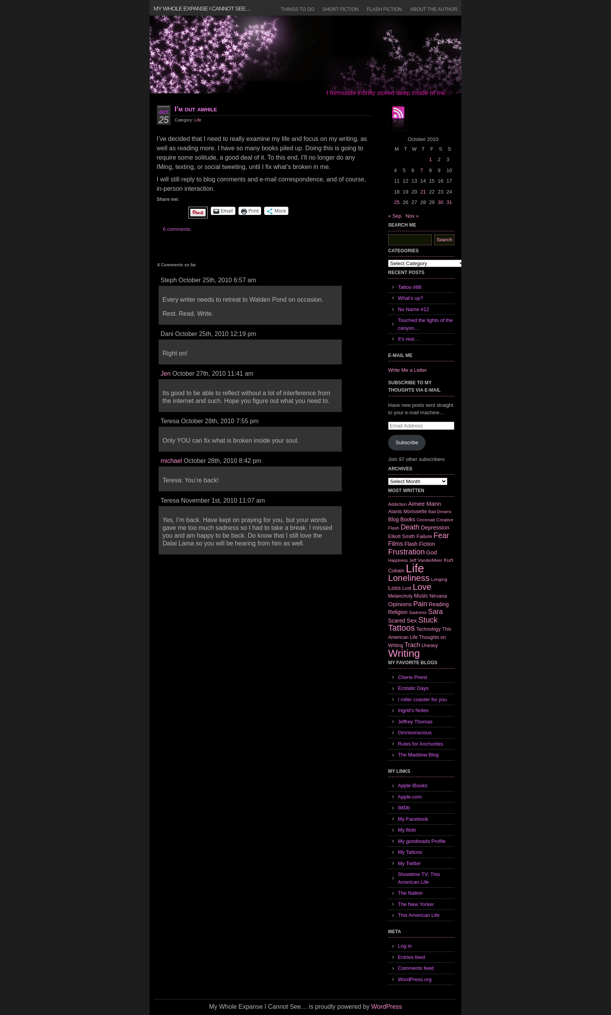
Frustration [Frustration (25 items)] (406, 551)
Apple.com (410, 797)
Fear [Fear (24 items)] (441, 535)
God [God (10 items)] (431, 552)
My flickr (407, 830)
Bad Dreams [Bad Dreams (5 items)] (439, 511)
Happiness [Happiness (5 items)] (398, 560)
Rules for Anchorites (420, 744)
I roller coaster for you (422, 699)
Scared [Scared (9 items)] (396, 620)
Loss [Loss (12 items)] (394, 587)
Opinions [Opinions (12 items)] (400, 604)
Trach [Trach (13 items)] (412, 645)
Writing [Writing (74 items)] (404, 653)
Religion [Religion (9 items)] (398, 612)
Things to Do (297, 9)
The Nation (410, 893)
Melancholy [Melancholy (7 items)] (400, 596)
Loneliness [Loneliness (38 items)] (409, 578)
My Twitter (409, 863)
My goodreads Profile (422, 841)
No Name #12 (413, 309)
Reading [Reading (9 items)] (439, 604)
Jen (166, 373)
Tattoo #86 (410, 287)
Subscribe (407, 442)
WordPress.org (414, 979)
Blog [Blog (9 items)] (393, 519)
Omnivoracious (415, 732)
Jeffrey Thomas (415, 722)
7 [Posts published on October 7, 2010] (421, 170)
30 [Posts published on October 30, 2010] (440, 202)
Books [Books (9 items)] (407, 519)
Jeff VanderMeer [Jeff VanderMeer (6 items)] (425, 560)
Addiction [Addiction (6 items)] (397, 504)
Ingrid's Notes (413, 710)
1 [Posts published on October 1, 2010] (430, 159)
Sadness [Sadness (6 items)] (418, 612)
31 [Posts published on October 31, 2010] (449, 202)
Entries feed (411, 957)
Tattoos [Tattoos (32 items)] (401, 628)
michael (171, 460)
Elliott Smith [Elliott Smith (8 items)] (401, 536)
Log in (404, 946)
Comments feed (416, 968)
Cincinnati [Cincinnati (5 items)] (426, 519)
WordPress (386, 1006)
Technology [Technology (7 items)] (428, 629)
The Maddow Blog (418, 755)
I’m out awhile (196, 109)
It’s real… (408, 339)
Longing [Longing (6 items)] (439, 579)
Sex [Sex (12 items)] (411, 620)
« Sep (394, 216)
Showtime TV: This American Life (419, 878)
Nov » (412, 216)
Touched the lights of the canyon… (425, 324)
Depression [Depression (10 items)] (435, 527)
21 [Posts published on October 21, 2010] (423, 192)
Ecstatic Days (413, 688)
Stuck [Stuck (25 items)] (428, 620)
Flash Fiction (384, 9)
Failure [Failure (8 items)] (424, 536)
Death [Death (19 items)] (410, 527)
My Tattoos (410, 852)
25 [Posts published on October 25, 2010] (396, 202)
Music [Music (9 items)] (421, 596)
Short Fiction (341, 9)
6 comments (177, 229)
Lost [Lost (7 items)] (406, 588)
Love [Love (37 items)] (422, 587)
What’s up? (410, 298)
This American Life (419, 915)
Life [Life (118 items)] (415, 568)
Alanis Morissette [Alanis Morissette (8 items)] (407, 511)
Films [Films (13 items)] (395, 543)
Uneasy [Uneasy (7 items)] (430, 645)
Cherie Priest (412, 677)
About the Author (433, 9)
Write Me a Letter (407, 370)
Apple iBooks (412, 785)
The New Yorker (416, 904)
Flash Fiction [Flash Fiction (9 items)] (419, 544)
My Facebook (413, 819)
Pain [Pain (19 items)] (420, 604)
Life (197, 120)
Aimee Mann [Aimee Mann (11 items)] (424, 503)
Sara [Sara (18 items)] (435, 612)
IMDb (404, 808)
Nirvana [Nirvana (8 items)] (438, 596)
